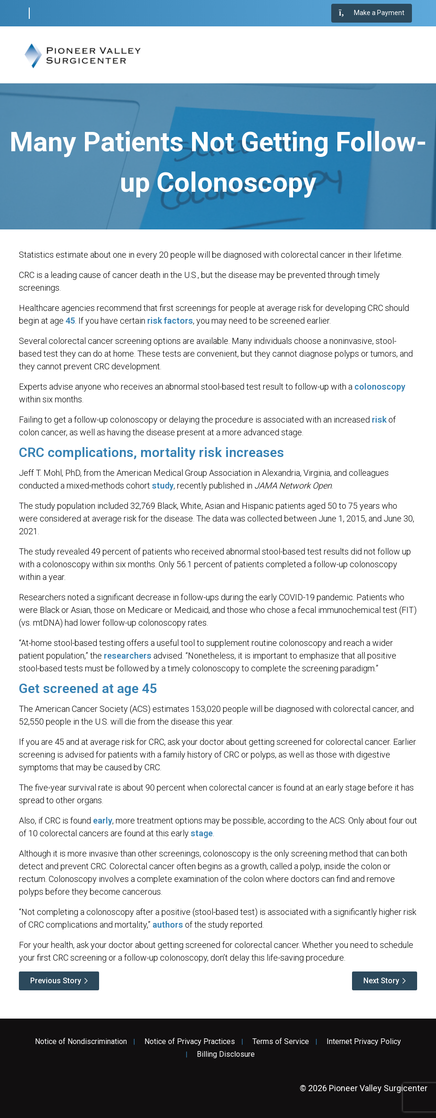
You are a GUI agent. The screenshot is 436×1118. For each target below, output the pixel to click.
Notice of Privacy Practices (189, 1041)
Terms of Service (280, 1041)
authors (167, 925)
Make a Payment (371, 13)
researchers (127, 656)
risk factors (170, 321)
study (163, 485)
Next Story (381, 980)
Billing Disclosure (226, 1054)
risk (379, 419)
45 (70, 321)
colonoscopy (379, 387)
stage (202, 833)
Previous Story (55, 980)
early (102, 820)
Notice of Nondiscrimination (81, 1041)
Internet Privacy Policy (364, 1041)
